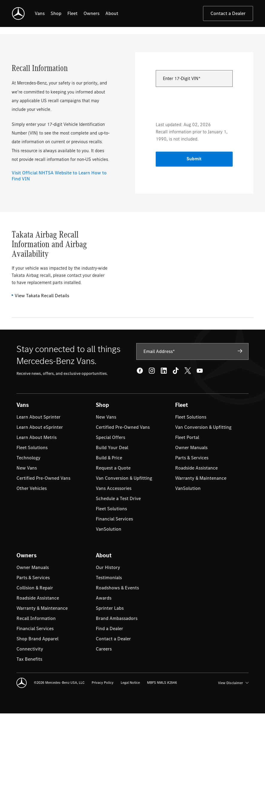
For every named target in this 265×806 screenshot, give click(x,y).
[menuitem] (38, 509)
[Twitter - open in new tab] (187, 463)
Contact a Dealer (228, 13)
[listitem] (40, 13)
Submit (194, 251)
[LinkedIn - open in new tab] (163, 463)
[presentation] (201, 195)
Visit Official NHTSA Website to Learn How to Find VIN (59, 268)
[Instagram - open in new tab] (151, 463)
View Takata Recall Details (42, 388)
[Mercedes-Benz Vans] (18, 13)
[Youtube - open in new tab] (199, 463)
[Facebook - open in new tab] (139, 463)
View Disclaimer (233, 775)
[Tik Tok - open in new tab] (175, 463)
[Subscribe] (240, 443)
